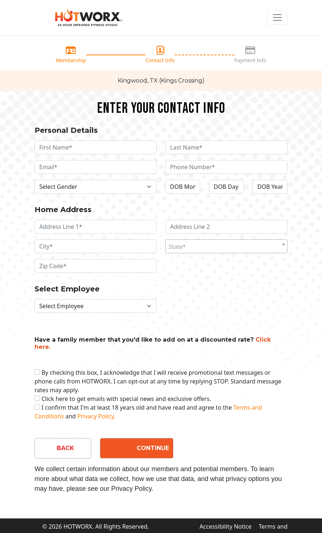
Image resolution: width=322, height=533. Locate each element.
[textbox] (226, 247)
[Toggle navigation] (277, 17)
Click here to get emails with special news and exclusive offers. (126, 399)
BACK (65, 448)
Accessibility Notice (225, 526)
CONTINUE (153, 448)
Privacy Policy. (96, 416)
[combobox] (226, 246)
